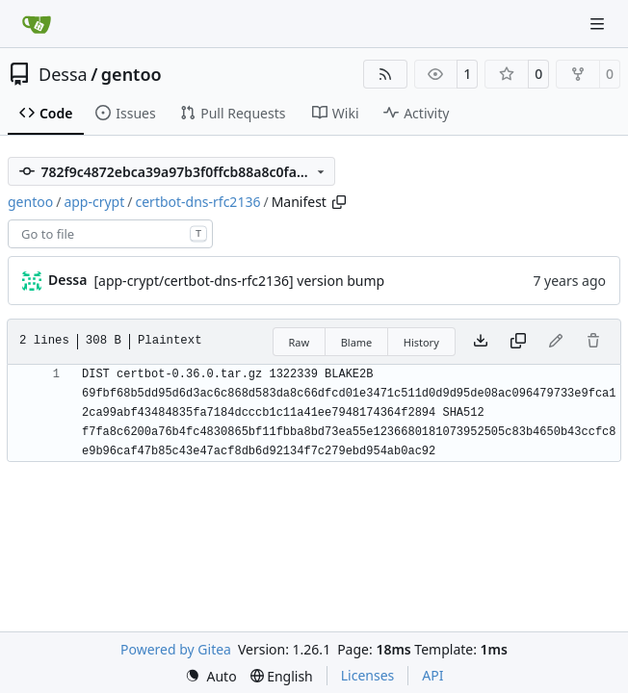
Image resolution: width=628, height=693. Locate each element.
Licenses (368, 675)
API (432, 675)
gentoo (131, 74)
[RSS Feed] (385, 74)
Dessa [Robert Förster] (67, 279)
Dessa (63, 74)
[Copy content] (518, 341)
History (421, 342)
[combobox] (110, 233)
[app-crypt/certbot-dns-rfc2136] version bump (238, 280)
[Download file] (480, 341)
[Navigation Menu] (599, 23)
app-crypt (94, 201)
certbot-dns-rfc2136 (197, 201)
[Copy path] (339, 202)
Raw (299, 342)
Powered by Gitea (175, 649)
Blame (357, 342)
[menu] (211, 676)
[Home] (37, 24)
